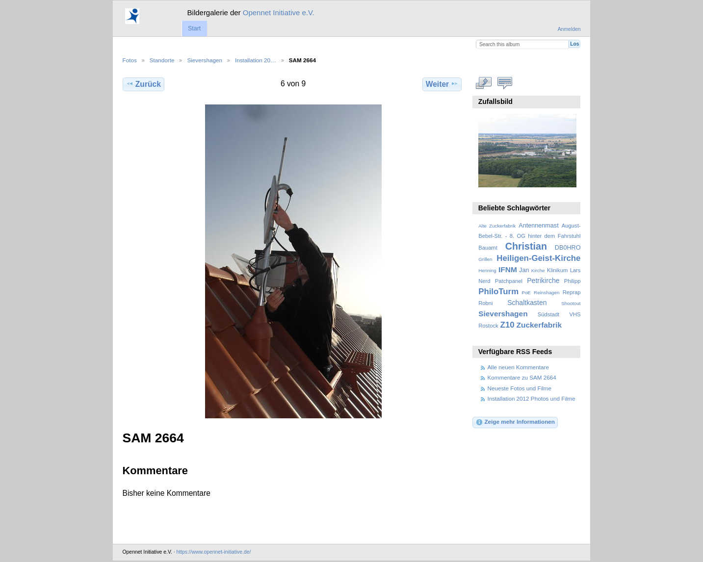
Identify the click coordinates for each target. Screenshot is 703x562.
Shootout (570, 303)
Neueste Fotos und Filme (520, 388)
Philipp (572, 281)
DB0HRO (568, 247)
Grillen (485, 259)
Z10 (507, 325)
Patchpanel (508, 281)
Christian (526, 246)
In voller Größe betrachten (483, 83)
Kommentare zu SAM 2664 (522, 377)
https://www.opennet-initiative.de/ (213, 552)
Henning (487, 270)
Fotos (130, 60)
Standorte (162, 60)
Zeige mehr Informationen (515, 422)
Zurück (143, 83)
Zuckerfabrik (539, 325)
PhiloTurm (498, 291)
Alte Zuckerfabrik (497, 226)
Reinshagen (546, 292)
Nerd (484, 281)
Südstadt (548, 314)
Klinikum (557, 270)
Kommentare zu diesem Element (504, 83)
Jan (524, 270)
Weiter (442, 83)
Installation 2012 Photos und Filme (531, 398)
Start (194, 28)
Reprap (572, 292)
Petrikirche (543, 280)
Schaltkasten (527, 303)
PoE (526, 292)
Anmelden (569, 29)
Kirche (538, 270)
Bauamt (487, 248)
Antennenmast (538, 225)
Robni (485, 303)
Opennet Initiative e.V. (278, 12)
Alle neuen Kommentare (518, 367)
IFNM (507, 269)
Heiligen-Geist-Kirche (538, 258)
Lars (575, 270)
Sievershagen (204, 60)
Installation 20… (255, 60)
